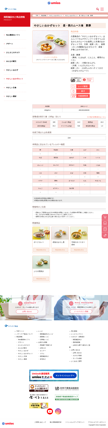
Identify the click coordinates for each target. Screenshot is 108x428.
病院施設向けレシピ (46, 334)
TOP (37, 15)
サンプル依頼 (77, 358)
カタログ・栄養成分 (77, 337)
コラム (42, 353)
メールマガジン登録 (81, 311)
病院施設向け (44, 356)
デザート (9, 44)
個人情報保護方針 (56, 422)
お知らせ (43, 348)
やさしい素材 (11, 96)
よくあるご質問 (76, 361)
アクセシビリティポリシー (97, 422)
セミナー (43, 351)
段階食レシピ (44, 337)
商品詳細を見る (41, 250)
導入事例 (74, 331)
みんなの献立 (11, 61)
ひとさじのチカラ (13, 52)
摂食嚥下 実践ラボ (46, 345)
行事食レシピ (44, 339)
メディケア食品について (24, 334)
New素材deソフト (13, 35)
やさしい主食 (11, 87)
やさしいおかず (12, 70)
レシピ (40, 331)
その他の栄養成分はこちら (96, 117)
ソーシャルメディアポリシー (74, 422)
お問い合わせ (27, 311)
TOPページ (20, 331)
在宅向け (43, 359)
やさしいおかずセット (55, 15)
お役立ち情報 (42, 342)
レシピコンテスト (77, 334)
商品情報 (43, 15)
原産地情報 (76, 342)
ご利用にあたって (40, 422)
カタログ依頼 (77, 355)
